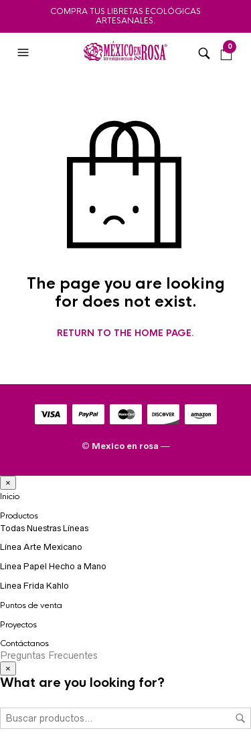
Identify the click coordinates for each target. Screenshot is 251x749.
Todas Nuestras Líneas (44, 528)
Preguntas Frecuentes (49, 655)
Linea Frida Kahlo (34, 586)
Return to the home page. (125, 333)
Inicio (9, 496)
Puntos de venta (31, 605)
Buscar (240, 718)
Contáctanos (24, 643)
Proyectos (18, 624)
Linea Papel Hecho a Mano (53, 566)
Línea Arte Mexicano (41, 547)
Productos (19, 515)
